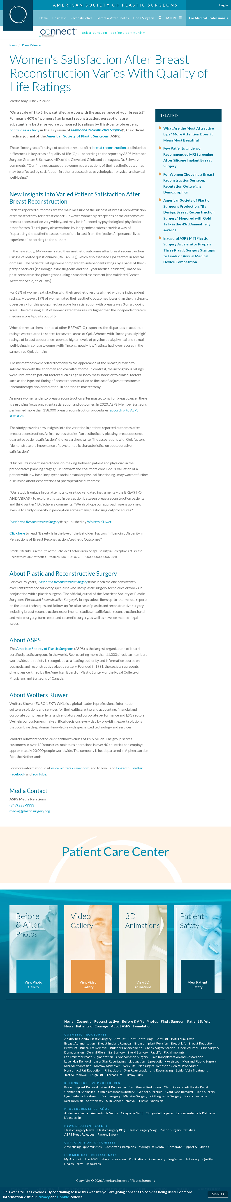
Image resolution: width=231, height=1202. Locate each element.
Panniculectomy (195, 1096)
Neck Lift (129, 1066)
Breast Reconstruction (117, 1087)
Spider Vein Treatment (192, 1070)
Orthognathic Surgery (165, 1096)
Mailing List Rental (151, 1147)
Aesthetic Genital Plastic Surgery (87, 1039)
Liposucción (72, 1117)
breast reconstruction (109, 147)
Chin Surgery (210, 1048)
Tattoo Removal (75, 1075)
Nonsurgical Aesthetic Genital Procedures (168, 1066)
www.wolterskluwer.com (70, 768)
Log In (223, 5)
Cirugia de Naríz (132, 1113)
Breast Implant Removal (115, 1043)
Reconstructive (81, 18)
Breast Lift (178, 1043)
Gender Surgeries (149, 1092)
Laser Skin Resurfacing (110, 1061)
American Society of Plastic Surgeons (115, 4)
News (13, 45)
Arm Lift (120, 1039)
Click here (17, 533)
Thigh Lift (96, 1075)
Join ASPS (91, 1159)
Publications (137, 1159)
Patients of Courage (92, 1026)
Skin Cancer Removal (120, 1101)
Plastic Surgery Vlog (142, 1130)
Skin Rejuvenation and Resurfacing (148, 1070)
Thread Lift (114, 1075)
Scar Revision (73, 1101)
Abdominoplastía (76, 1113)
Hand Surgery (205, 1092)
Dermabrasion (74, 1052)
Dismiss (217, 1193)
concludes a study (24, 130)
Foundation (142, 1026)
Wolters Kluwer (99, 521)
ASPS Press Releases (79, 1134)
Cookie (66, 1196)
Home (43, 18)
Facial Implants (174, 1052)
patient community (128, 32)
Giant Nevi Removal (179, 1092)
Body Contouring (141, 1039)
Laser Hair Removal (77, 1061)
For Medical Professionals (208, 18)
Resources (93, 1164)
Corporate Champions (120, 1147)
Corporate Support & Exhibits (188, 1147)
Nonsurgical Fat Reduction (83, 1070)
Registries (175, 1159)
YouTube (39, 774)
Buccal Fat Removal (93, 1048)
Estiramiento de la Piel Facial (195, 1113)
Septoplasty (94, 1101)
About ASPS (120, 1026)
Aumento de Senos (104, 1113)
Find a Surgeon (143, 18)
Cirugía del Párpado (159, 1113)
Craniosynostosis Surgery (116, 1092)
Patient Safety (198, 1021)
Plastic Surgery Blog (111, 1130)
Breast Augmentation (79, 1043)
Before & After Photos (113, 18)
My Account (72, 1159)
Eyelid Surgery (138, 1052)
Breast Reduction (201, 1043)
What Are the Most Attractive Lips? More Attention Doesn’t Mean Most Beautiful (188, 134)
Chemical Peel (188, 1048)
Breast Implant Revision (151, 1043)
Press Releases (32, 45)
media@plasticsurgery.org (29, 811)
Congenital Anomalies (79, 1092)
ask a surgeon (94, 32)
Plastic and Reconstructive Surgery (34, 521)
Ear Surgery (117, 1052)
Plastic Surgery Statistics (177, 1130)
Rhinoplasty (112, 1070)
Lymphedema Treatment (81, 1096)
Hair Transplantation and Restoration (177, 1057)
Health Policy (73, 1164)
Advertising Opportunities (83, 1147)
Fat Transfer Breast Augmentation (88, 1057)
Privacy (45, 1196)
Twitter (136, 768)
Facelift (156, 1052)
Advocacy (192, 1159)
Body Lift (162, 1039)
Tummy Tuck (134, 1075)
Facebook (17, 774)
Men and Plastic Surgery (199, 1061)
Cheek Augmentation (160, 1048)
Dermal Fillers (96, 1052)
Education (119, 1159)
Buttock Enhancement (126, 1048)
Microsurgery (111, 1096)
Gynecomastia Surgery (132, 1057)
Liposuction (137, 1061)
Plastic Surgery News (79, 1130)
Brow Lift (70, 1048)
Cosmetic (59, 18)
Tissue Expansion (150, 1101)
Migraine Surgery (135, 1096)
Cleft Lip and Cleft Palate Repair (186, 1087)
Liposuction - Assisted (164, 1061)
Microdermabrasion (77, 1066)
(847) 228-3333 (21, 805)
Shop (105, 1159)
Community (157, 1159)
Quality (207, 1159)
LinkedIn (122, 768)
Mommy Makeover (107, 1066)
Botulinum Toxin (182, 1039)
